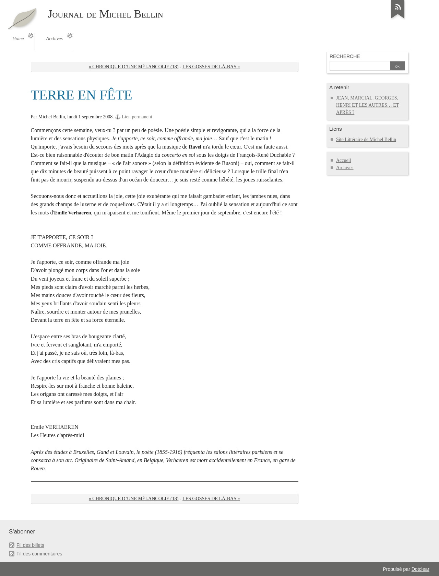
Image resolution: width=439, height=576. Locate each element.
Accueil (343, 160)
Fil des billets (30, 545)
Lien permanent (137, 116)
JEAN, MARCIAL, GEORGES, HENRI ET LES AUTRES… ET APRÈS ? (367, 105)
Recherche (345, 56)
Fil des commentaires (39, 553)
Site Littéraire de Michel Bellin (366, 139)
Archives (345, 167)
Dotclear (420, 569)
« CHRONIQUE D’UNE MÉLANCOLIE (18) (134, 66)
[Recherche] (360, 66)
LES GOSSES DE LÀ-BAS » (211, 66)
